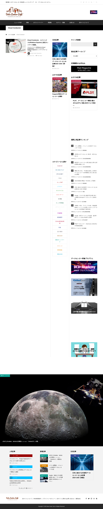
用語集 (50, 22)
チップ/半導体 (60, 203)
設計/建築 (84, 201)
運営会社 (78, 498)
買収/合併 (59, 235)
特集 (27, 22)
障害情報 (85, 150)
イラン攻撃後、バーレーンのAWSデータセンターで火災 (85, 146)
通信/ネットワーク (59, 240)
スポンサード (59, 194)
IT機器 (60, 178)
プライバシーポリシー (49, 498)
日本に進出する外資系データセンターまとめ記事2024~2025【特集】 (86, 188)
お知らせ (71, 22)
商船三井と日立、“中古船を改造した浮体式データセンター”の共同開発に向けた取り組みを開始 (85, 172)
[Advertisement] (56, 12)
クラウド (59, 186)
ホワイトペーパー (38, 22)
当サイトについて (84, 22)
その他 (60, 199)
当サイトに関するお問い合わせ (65, 498)
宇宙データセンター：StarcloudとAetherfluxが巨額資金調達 (86, 224)
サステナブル (59, 190)
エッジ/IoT (60, 182)
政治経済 (59, 217)
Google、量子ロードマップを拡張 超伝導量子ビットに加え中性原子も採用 (85, 216)
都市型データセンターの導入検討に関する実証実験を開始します (86, 163)
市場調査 (59, 213)
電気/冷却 (59, 254)
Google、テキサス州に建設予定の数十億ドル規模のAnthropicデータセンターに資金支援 (85, 197)
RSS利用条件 (37, 498)
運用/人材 (59, 246)
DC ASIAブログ (60, 170)
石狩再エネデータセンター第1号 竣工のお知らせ (86, 155)
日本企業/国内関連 (87, 158)
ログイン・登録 (60, 22)
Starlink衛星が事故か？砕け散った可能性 (85, 180)
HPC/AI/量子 (85, 219)
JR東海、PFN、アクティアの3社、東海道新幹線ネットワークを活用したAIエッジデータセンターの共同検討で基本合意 (86, 207)
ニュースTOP (18, 22)
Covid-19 (59, 166)
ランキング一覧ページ (25, 488)
